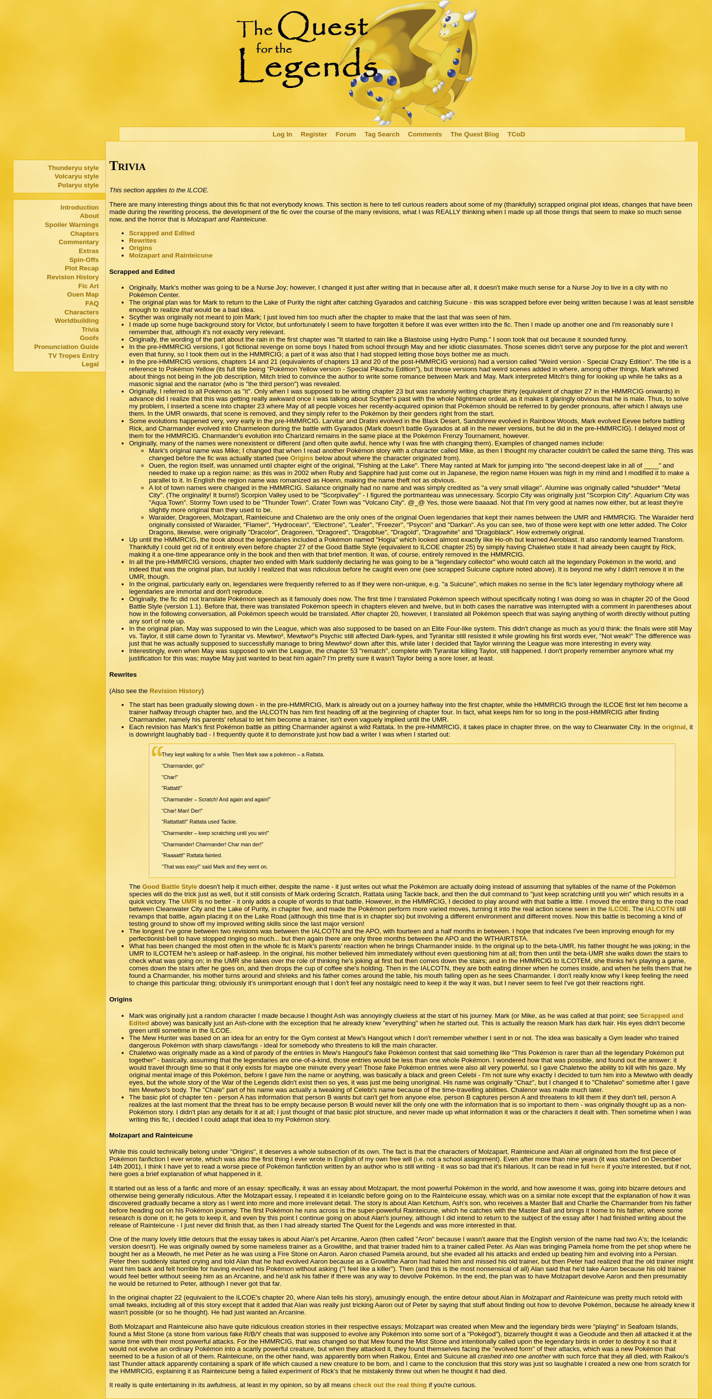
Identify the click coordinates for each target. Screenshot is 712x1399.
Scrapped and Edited (162, 233)
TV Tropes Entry (73, 355)
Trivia (90, 329)
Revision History (73, 277)
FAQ (92, 303)
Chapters (84, 233)
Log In (282, 134)
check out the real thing (390, 1385)
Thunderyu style (73, 168)
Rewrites (143, 240)
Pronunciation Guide (66, 346)
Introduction (79, 207)
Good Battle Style (169, 886)
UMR (188, 901)
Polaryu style (78, 185)
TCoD (517, 134)
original (674, 727)
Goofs (89, 338)
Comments (425, 134)
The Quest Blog (474, 134)
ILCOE (619, 909)
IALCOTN (659, 909)
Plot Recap (82, 268)
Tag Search (382, 134)
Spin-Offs (84, 259)
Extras (89, 251)
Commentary (78, 242)
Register (314, 134)
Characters (81, 312)
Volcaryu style (77, 176)
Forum (346, 134)
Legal (90, 364)
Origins (140, 248)
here (598, 1166)
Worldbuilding (77, 320)
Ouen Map (83, 294)
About (89, 215)
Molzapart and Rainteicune (171, 255)
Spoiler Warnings (72, 224)
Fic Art (88, 286)
